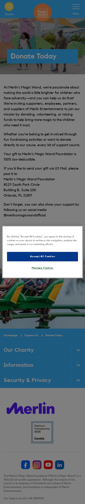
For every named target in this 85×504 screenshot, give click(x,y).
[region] (42, 252)
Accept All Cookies (42, 256)
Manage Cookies (42, 268)
